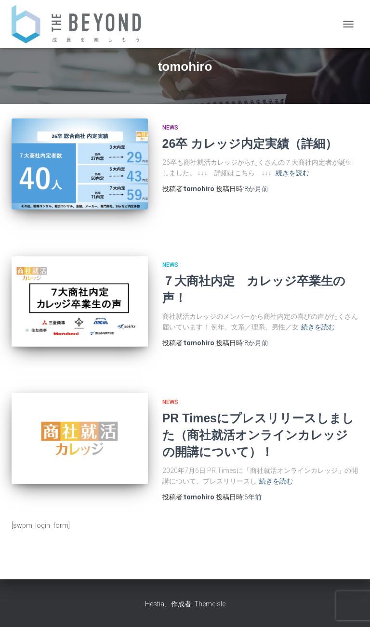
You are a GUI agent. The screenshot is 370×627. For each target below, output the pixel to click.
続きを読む (292, 173)
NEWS (170, 127)
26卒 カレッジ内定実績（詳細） (250, 143)
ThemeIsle (209, 604)
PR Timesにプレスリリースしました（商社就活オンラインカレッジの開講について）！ (258, 434)
